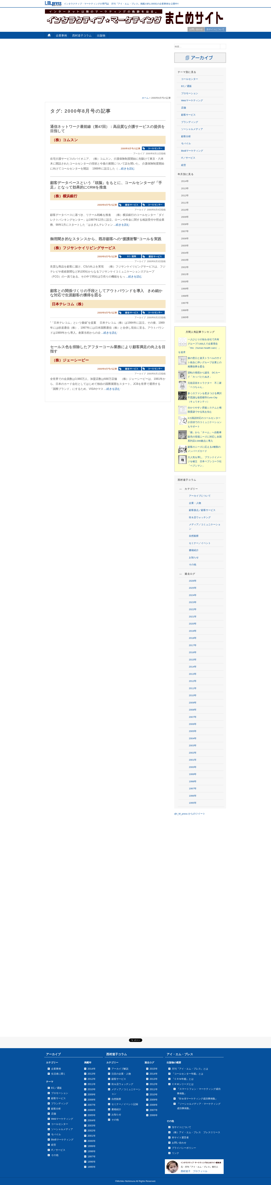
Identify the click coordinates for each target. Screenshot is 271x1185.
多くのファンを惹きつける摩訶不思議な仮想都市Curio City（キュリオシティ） (205, 397)
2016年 (193, 652)
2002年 (193, 752)
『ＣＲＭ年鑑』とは (183, 1079)
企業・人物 (195, 503)
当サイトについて (215, 29)
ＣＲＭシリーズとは (183, 1084)
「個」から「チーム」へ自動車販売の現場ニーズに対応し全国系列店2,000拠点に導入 (205, 436)
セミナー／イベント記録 (124, 1104)
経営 (183, 165)
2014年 (193, 666)
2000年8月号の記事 (131, 148)
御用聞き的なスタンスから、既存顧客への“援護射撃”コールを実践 (105, 239)
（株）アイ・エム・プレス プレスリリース (196, 1132)
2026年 (193, 581)
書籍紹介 (194, 550)
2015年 (193, 659)
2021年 (193, 616)
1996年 (193, 795)
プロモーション (189, 93)
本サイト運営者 (180, 1137)
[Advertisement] (108, 68)
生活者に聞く (58, 1073)
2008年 (193, 709)
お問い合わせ (196, 29)
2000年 (193, 767)
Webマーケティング (192, 100)
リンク (175, 1153)
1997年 (193, 788)
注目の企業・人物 (121, 1073)
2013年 (193, 674)
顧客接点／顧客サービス (202, 510)
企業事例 (61, 35)
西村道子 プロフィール (194, 1171)
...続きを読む (127, 168)
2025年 (193, 588)
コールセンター (189, 79)
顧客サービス (188, 115)
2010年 (193, 695)
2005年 (193, 731)
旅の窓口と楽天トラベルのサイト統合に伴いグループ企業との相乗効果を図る (205, 362)
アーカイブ (53, 1054)
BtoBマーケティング (192, 150)
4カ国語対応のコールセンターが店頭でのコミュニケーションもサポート (205, 422)
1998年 (193, 781)
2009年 (193, 702)
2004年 (193, 738)
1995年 (193, 803)
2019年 (193, 631)
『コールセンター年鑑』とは (187, 1073)
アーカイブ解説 (119, 1068)
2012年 (193, 681)
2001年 (193, 760)
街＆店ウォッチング (200, 517)
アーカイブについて (200, 496)
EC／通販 (186, 86)
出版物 (101, 35)
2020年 (193, 623)
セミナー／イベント (200, 543)
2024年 (193, 595)
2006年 (193, 724)
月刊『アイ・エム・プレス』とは (190, 1068)
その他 (192, 564)
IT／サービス (188, 158)
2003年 (193, 745)
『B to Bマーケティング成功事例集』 (197, 1098)
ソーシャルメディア (192, 129)
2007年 (193, 717)
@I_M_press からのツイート (189, 813)
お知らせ (194, 557)
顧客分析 (186, 136)
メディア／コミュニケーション (204, 526)
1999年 (193, 774)
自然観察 (194, 536)
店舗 (183, 107)
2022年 (193, 609)
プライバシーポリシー (184, 1147)
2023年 (193, 602)
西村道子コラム (82, 35)
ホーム (145, 98)
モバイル (186, 143)
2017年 (193, 645)
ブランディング (189, 122)
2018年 (193, 638)
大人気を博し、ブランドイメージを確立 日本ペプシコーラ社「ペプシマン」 (205, 461)
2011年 (193, 688)
